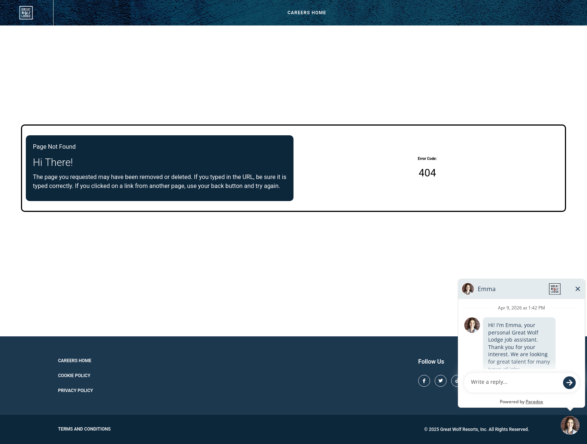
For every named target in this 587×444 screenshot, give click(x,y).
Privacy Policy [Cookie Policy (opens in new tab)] (75, 390)
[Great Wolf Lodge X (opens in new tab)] (441, 381)
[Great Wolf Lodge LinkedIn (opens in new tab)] (523, 381)
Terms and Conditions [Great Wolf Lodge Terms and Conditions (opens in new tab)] (84, 429)
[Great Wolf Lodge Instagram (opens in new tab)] (474, 381)
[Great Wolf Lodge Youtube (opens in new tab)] (507, 381)
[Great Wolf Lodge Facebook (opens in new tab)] (424, 381)
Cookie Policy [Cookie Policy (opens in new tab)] (74, 375)
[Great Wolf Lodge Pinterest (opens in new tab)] (490, 381)
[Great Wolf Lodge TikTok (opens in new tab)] (457, 381)
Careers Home (307, 12)
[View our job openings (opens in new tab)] (26, 12)
